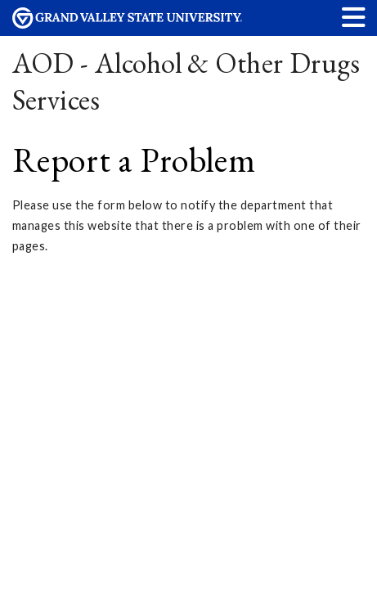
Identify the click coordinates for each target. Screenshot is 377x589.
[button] (354, 17)
